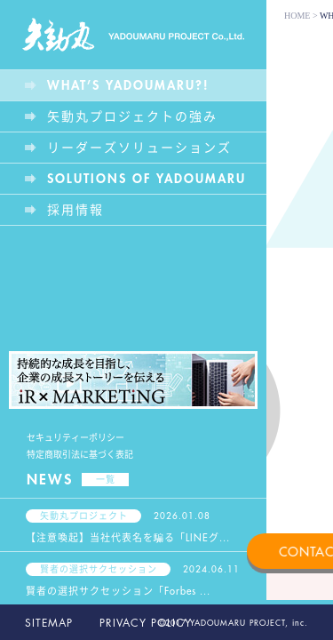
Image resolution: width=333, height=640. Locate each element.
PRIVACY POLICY (145, 623)
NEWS (78, 480)
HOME (297, 15)
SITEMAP (49, 623)
